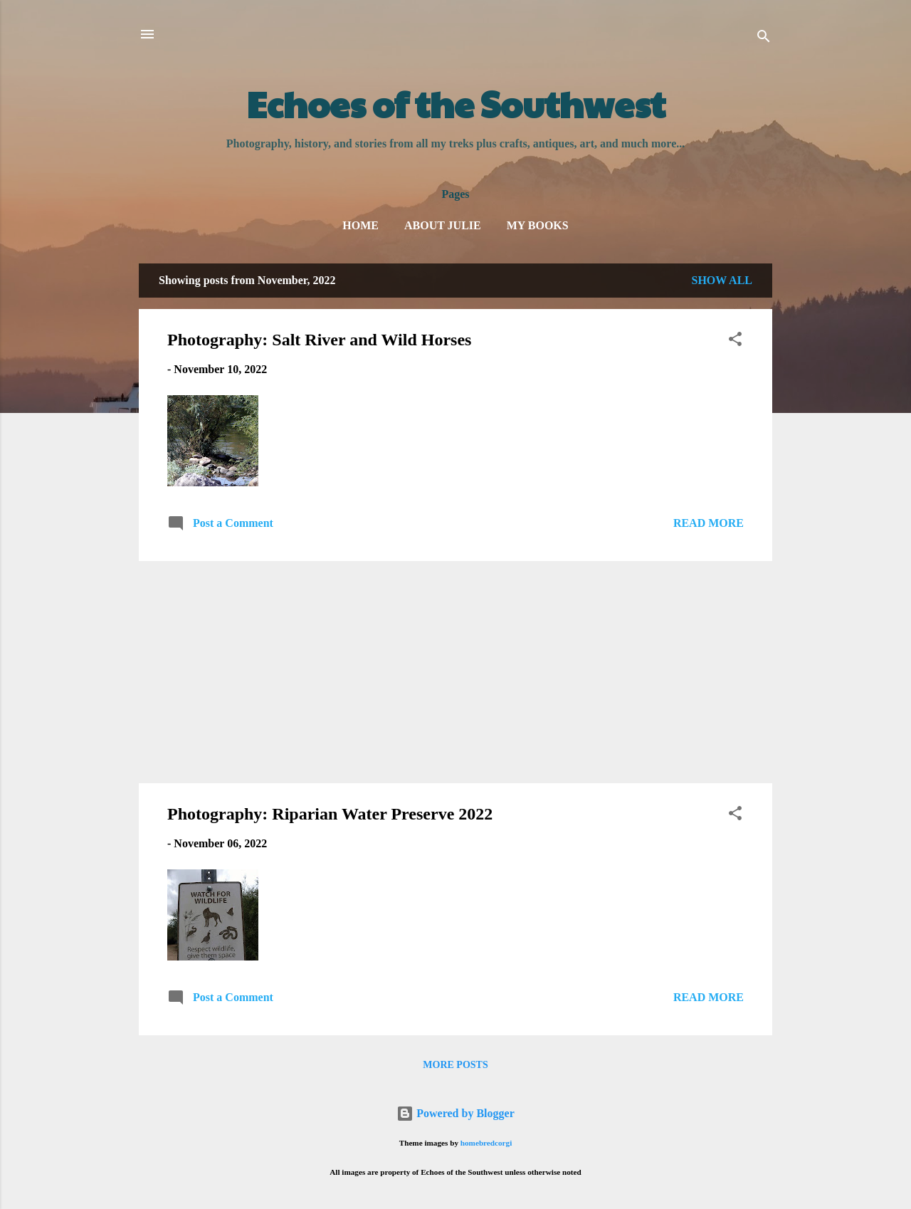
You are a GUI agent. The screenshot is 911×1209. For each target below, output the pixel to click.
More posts (455, 1064)
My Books (538, 225)
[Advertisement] (455, 672)
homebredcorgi (486, 1143)
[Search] (763, 39)
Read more (708, 523)
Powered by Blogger (455, 1113)
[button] (735, 341)
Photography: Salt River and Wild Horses (319, 339)
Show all (721, 280)
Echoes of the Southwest (455, 103)
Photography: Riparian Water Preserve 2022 (330, 814)
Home (360, 225)
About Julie (442, 225)
